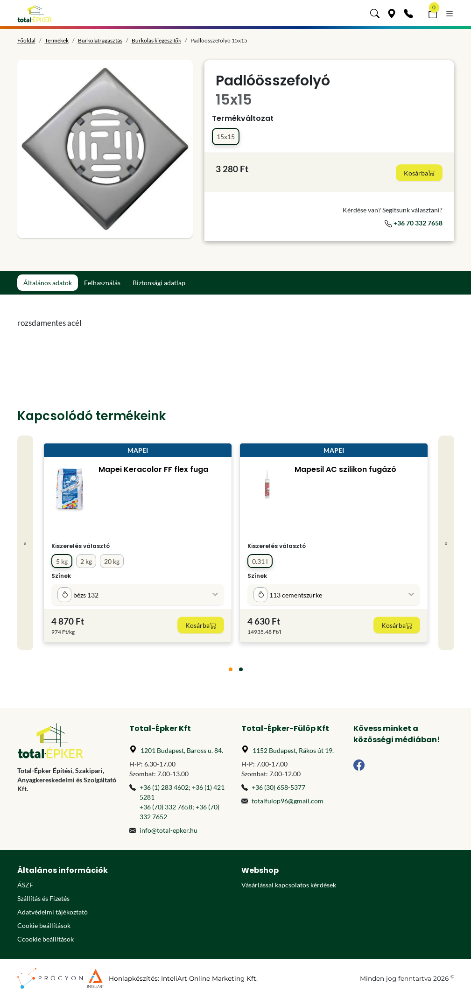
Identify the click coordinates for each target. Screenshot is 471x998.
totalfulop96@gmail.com (287, 801)
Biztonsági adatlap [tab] (159, 283)
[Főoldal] (34, 13)
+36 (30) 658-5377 (278, 787)
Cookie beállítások (43, 925)
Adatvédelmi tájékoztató (52, 912)
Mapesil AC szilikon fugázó (345, 469)
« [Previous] (25, 542)
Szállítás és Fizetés (43, 898)
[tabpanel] (179, 323)
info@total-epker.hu (168, 830)
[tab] (230, 669)
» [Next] (446, 542)
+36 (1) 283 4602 (164, 787)
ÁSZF (25, 885)
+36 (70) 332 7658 (166, 807)
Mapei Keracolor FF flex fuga (153, 469)
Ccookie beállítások (45, 939)
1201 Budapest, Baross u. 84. (182, 750)
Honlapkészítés (133, 978)
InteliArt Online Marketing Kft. (209, 978)
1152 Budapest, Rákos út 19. (293, 750)
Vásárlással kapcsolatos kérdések (288, 885)
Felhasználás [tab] (102, 283)
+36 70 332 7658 (414, 223)
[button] (375, 13)
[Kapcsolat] (408, 13)
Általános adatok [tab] (47, 283)
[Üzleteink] (391, 13)
